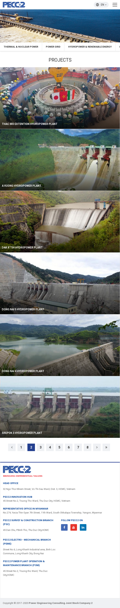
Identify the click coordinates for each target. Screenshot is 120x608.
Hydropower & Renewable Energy (90, 46)
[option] (60, 26)
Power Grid (53, 46)
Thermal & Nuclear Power (21, 46)
